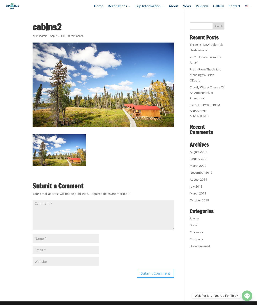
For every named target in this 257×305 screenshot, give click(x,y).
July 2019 (196, 186)
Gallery (218, 6)
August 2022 (198, 152)
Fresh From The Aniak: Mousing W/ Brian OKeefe (205, 74)
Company (196, 239)
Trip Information (148, 6)
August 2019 (198, 179)
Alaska (194, 218)
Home (98, 6)
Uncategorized (200, 246)
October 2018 (199, 200)
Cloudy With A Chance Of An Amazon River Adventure (207, 92)
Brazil (193, 225)
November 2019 (201, 172)
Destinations (117, 6)
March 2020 (198, 166)
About (173, 6)
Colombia (196, 232)
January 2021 (199, 159)
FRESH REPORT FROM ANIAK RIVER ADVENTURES (205, 110)
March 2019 (198, 193)
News (187, 6)
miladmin (41, 36)
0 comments (75, 36)
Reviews (202, 6)
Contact (234, 6)
